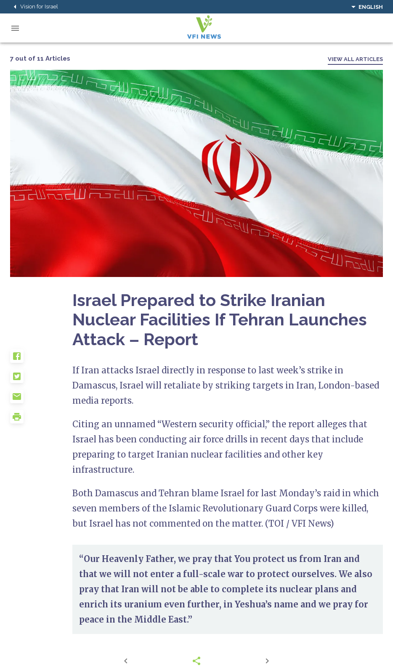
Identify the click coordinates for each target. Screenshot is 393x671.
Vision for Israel (34, 7)
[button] (41, 359)
